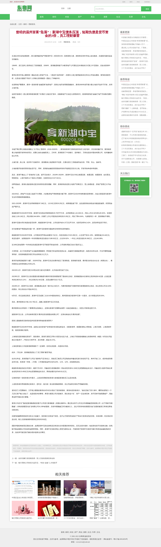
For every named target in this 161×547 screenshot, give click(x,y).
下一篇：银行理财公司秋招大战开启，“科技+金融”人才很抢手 (34, 463)
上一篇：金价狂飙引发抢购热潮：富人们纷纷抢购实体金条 (33, 458)
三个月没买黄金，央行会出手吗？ (75, 518)
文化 (144, 17)
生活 (118, 17)
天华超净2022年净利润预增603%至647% (135, 152)
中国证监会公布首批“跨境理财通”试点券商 (23, 498)
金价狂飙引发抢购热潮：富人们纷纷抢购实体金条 (49, 518)
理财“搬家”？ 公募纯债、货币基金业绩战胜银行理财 (101, 518)
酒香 (105, 17)
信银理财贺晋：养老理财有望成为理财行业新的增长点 (75, 498)
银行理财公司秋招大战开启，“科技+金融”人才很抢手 (23, 518)
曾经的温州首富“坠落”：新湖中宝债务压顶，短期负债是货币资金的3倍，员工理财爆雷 (135, 61)
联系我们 (147, 2)
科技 (138, 2)
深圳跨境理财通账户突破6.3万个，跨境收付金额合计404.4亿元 (49, 498)
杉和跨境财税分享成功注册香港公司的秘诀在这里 (135, 145)
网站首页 (23, 17)
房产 (80, 17)
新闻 (123, 2)
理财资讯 (32, 24)
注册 (69, 8)
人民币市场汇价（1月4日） (131, 142)
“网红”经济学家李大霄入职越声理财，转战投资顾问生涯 (101, 498)
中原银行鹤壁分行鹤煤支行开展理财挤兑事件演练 (135, 37)
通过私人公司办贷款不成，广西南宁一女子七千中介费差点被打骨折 (135, 48)
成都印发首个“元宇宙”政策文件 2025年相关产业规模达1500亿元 (135, 131)
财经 (131, 2)
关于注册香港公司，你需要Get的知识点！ (135, 159)
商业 (93, 17)
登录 (63, 8)
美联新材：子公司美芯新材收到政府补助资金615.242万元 (135, 135)
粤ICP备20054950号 (120, 539)
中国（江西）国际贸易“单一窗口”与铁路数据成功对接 (135, 162)
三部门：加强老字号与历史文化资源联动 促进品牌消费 (135, 155)
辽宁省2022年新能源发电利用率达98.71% (135, 138)
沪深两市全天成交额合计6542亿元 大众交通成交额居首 (135, 112)
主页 (20, 24)
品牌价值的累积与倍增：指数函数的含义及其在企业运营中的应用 (135, 115)
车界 (131, 17)
